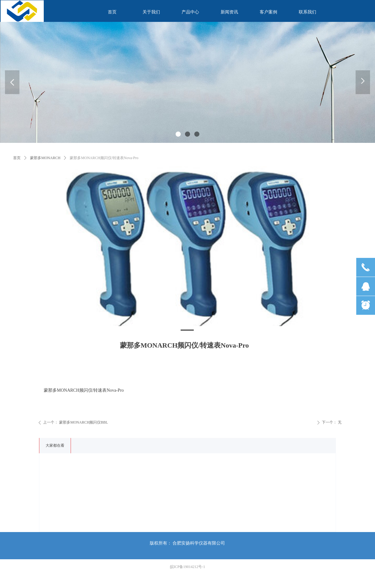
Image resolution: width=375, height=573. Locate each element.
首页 (17, 158)
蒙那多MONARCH (45, 158)
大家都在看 (55, 445)
